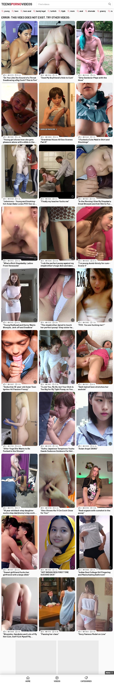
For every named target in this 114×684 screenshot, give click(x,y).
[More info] (35, 73)
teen (16, 11)
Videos (57, 681)
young (7, 11)
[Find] (109, 4)
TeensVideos (16, 4)
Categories (86, 681)
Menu (108, 673)
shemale (91, 11)
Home (27, 681)
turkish (53, 11)
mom (72, 11)
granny (103, 11)
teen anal (27, 11)
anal (81, 11)
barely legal (40, 11)
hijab (63, 11)
